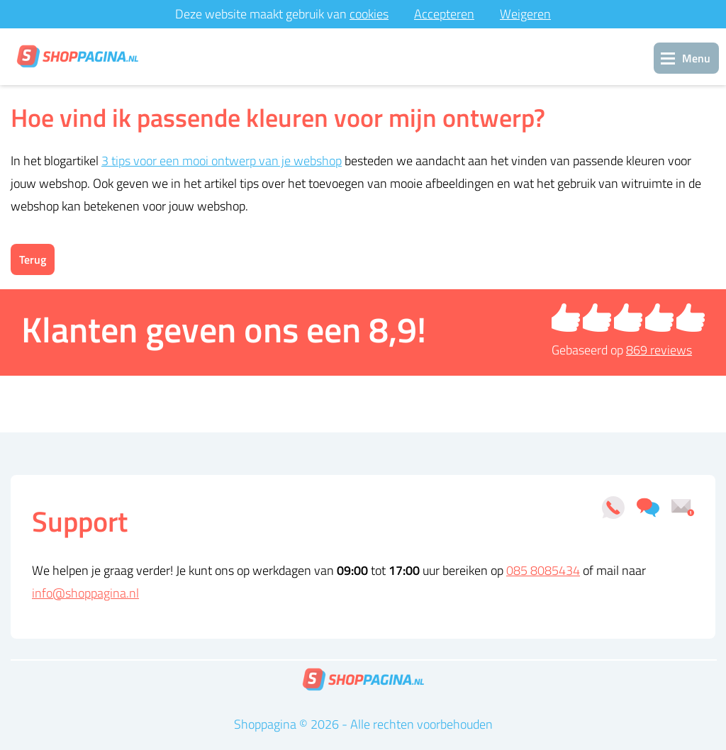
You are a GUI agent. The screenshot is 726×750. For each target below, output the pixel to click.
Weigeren (525, 13)
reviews (659, 349)
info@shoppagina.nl (85, 593)
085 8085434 (543, 570)
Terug (32, 259)
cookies (369, 13)
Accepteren (444, 13)
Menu (696, 58)
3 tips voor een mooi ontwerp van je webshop (221, 160)
